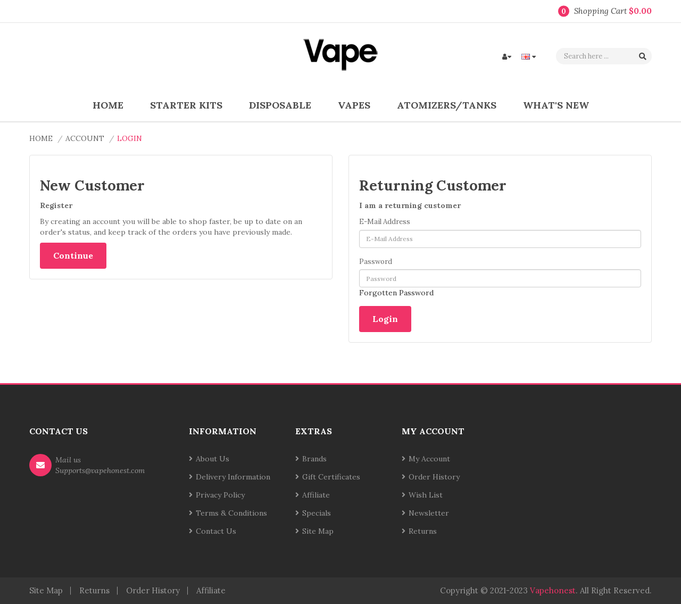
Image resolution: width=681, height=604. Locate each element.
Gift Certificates (331, 477)
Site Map (318, 531)
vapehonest (553, 590)
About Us (212, 459)
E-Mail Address (384, 221)
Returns (423, 531)
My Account (429, 459)
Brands (314, 459)
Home (41, 138)
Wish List (426, 495)
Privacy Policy (220, 495)
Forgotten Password (396, 292)
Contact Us (216, 531)
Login (129, 138)
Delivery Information (233, 477)
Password (375, 261)
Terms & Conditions (231, 513)
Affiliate (316, 495)
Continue (73, 255)
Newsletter (429, 513)
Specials (316, 513)
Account (84, 138)
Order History (434, 477)
